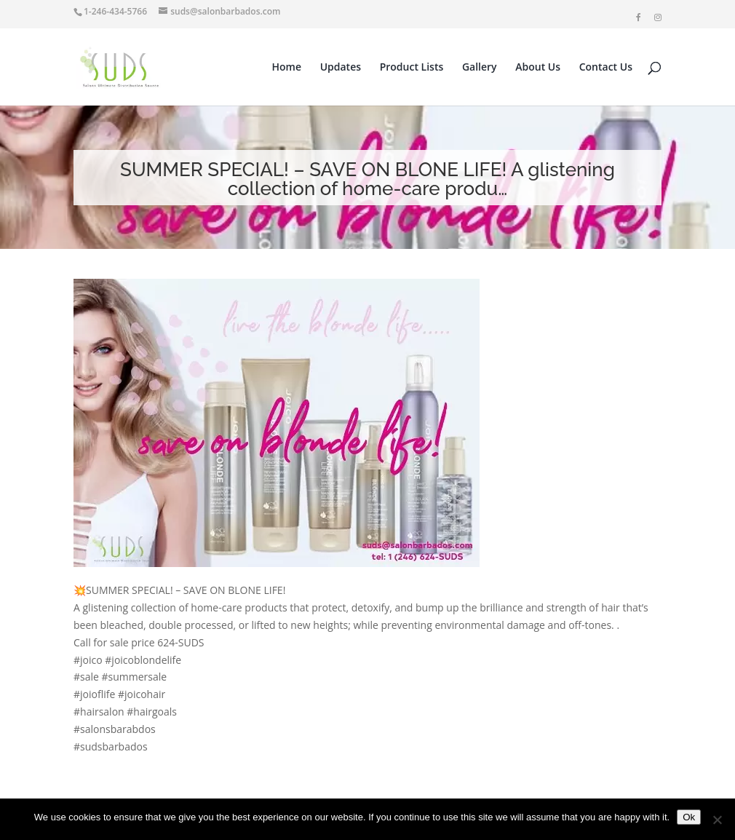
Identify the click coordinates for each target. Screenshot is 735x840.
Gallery (479, 68)
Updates (340, 68)
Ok (689, 817)
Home (287, 68)
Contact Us (605, 68)
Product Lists (412, 68)
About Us (537, 68)
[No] (717, 819)
